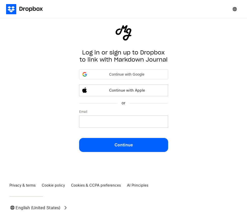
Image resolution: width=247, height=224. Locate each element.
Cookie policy (53, 185)
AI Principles (137, 185)
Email (83, 112)
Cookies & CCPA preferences (96, 185)
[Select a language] (235, 9)
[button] (123, 74)
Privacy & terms (22, 185)
